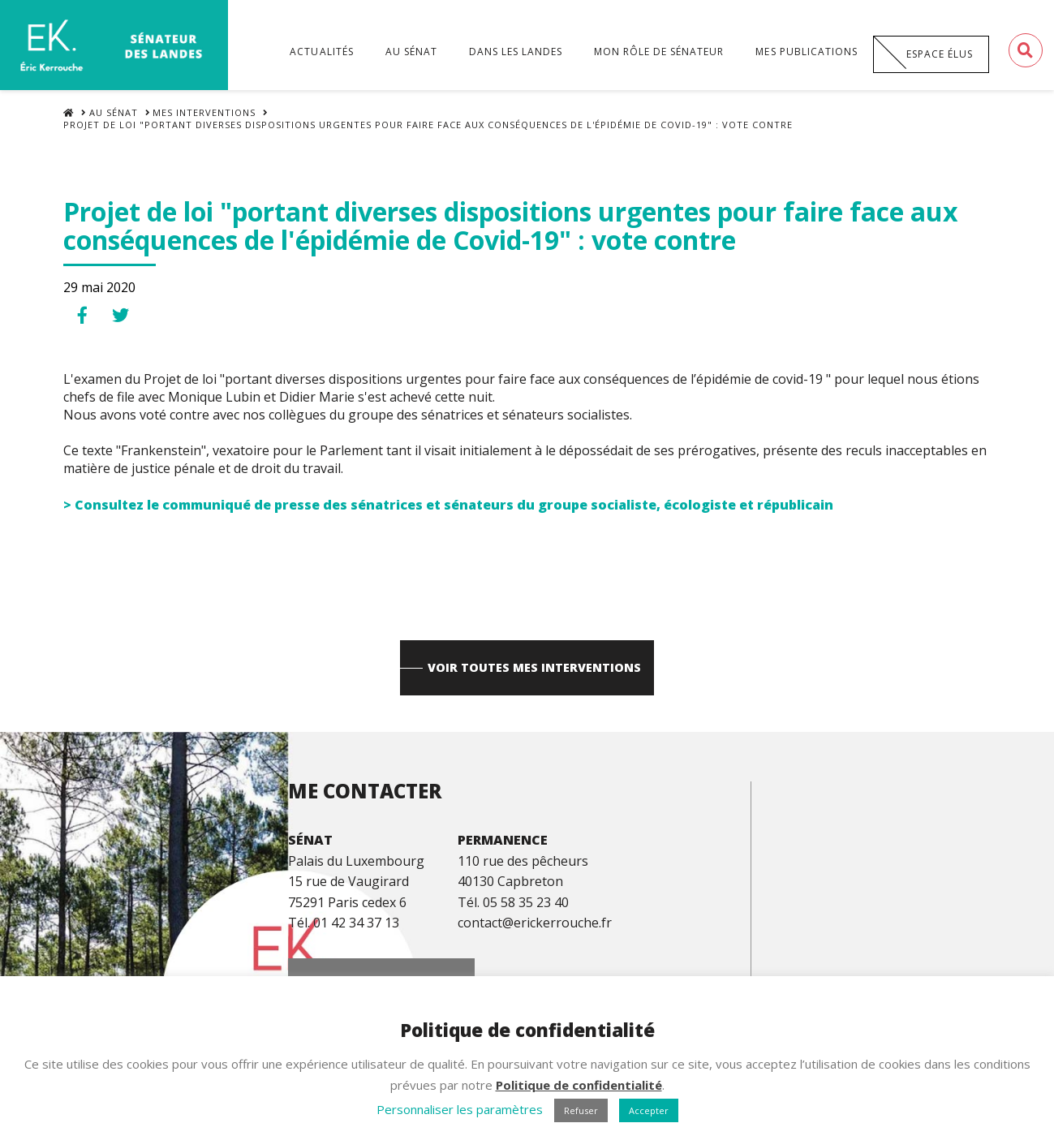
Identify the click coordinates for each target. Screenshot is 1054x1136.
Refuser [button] (581, 1110)
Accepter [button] (649, 1110)
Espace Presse (853, 970)
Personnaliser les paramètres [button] (459, 1109)
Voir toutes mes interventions (535, 678)
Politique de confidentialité (579, 1085)
